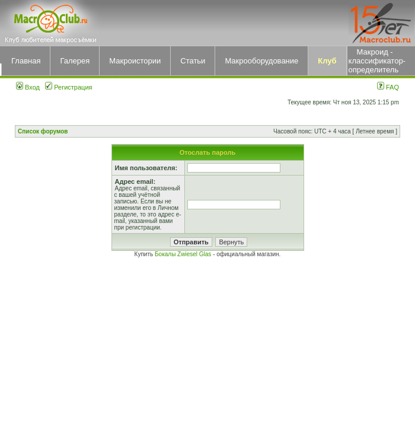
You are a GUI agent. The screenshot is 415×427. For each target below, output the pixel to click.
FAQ (388, 87)
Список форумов (43, 131)
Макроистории (135, 60)
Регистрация (68, 87)
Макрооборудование (261, 60)
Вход (28, 87)
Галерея (75, 60)
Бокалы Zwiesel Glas (184, 254)
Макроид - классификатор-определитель (377, 60)
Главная (25, 60)
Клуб (327, 60)
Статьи (192, 60)
